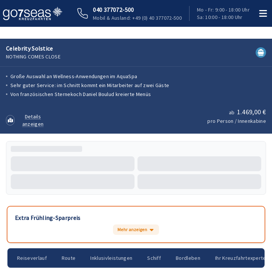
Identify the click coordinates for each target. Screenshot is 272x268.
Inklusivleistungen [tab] (113, 258)
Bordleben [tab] (190, 258)
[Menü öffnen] (263, 13)
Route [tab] (69, 258)
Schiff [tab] (156, 258)
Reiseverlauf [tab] (32, 258)
